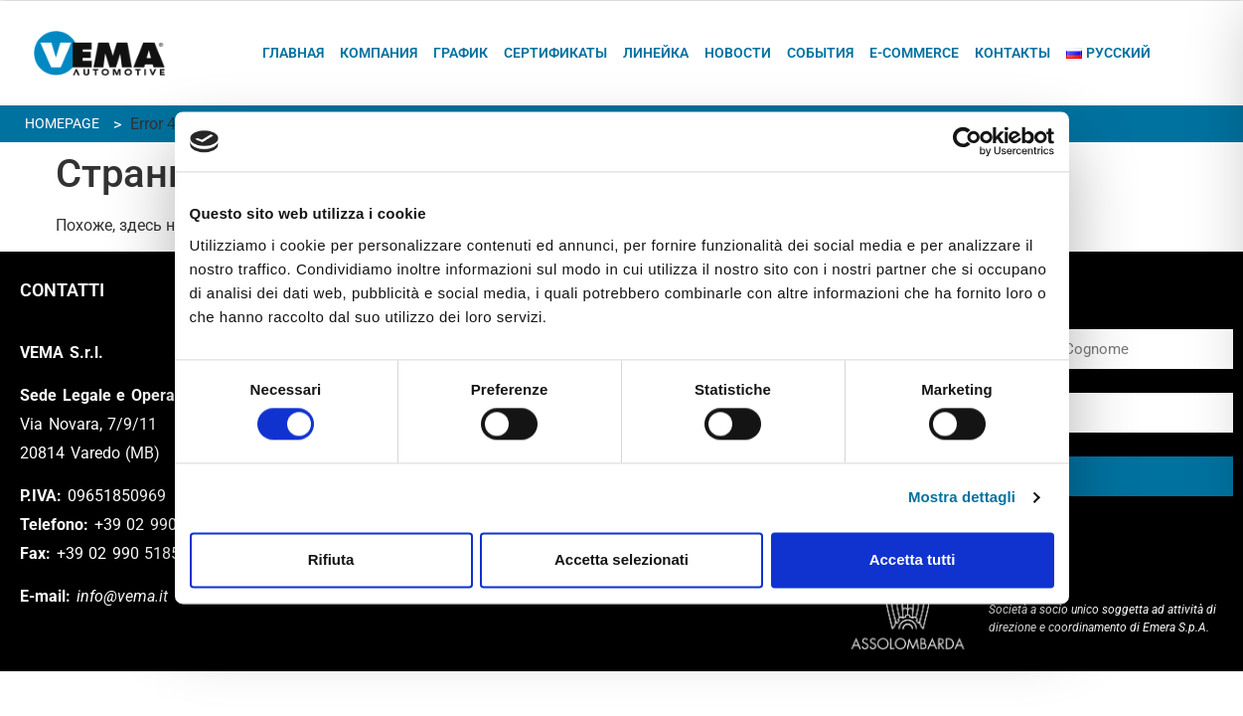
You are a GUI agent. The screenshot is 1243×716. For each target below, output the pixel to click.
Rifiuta (331, 559)
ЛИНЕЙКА (656, 53)
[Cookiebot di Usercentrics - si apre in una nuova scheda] (967, 141)
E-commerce (914, 53)
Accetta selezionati (621, 559)
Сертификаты (555, 53)
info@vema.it (122, 596)
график (460, 53)
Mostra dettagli (961, 497)
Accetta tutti (912, 559)
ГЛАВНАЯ (293, 53)
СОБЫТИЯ (820, 53)
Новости (737, 53)
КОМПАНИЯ (378, 53)
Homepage (62, 123)
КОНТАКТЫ (1012, 53)
